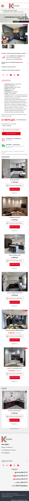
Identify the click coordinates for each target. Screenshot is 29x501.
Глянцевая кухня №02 (14, 217)
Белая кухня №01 (14, 179)
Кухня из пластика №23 (15, 410)
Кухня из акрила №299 (14, 255)
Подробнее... (15, 193)
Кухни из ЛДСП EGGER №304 (14, 292)
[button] (2, 34)
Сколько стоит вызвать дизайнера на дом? (13, 53)
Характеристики (6, 80)
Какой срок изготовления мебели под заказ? (12, 63)
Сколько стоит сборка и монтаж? (10, 70)
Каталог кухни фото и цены (10, 10)
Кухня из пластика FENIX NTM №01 (15, 330)
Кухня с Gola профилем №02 (14, 368)
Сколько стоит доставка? (8, 66)
